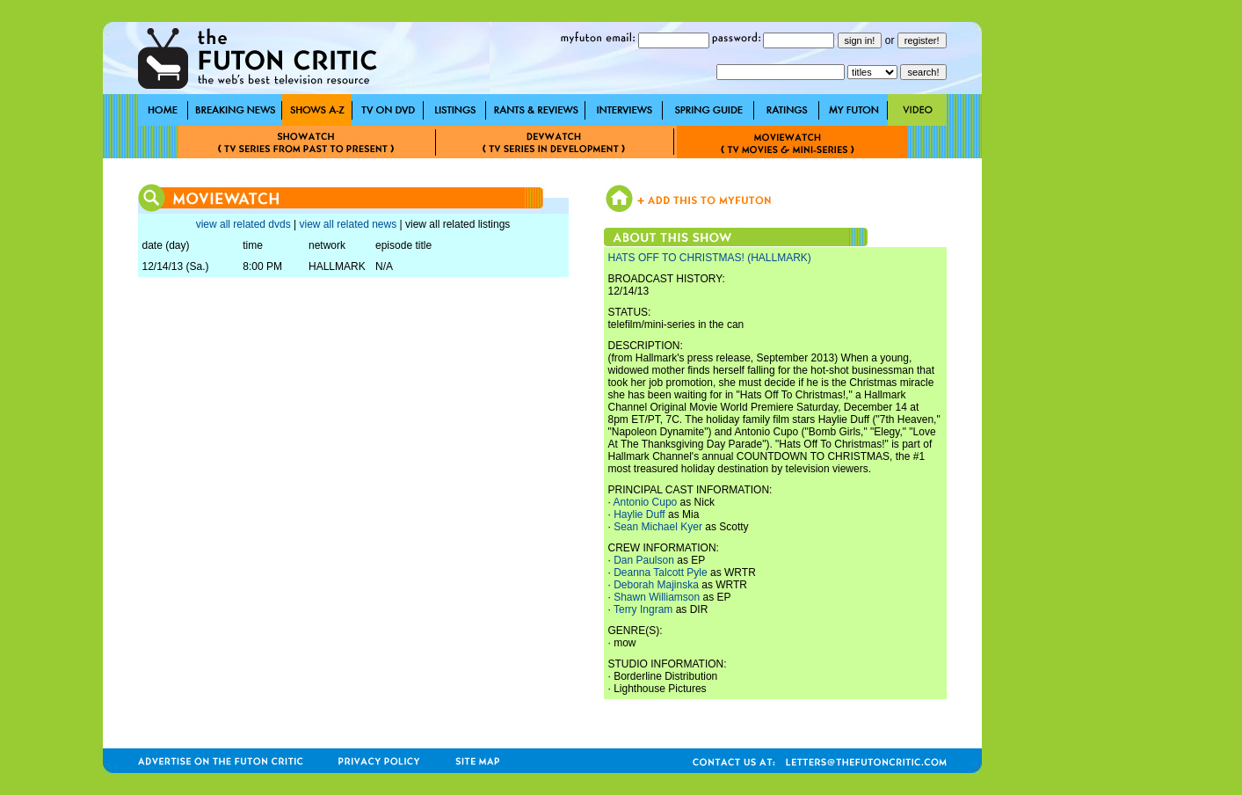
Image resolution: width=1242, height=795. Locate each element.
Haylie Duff (639, 514)
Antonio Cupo (646, 502)
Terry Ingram (643, 609)
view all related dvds (243, 224)
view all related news (347, 224)
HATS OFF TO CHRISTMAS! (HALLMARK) (709, 258)
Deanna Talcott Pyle (661, 572)
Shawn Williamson (657, 597)
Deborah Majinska (656, 585)
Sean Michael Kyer (658, 527)
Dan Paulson (644, 560)
